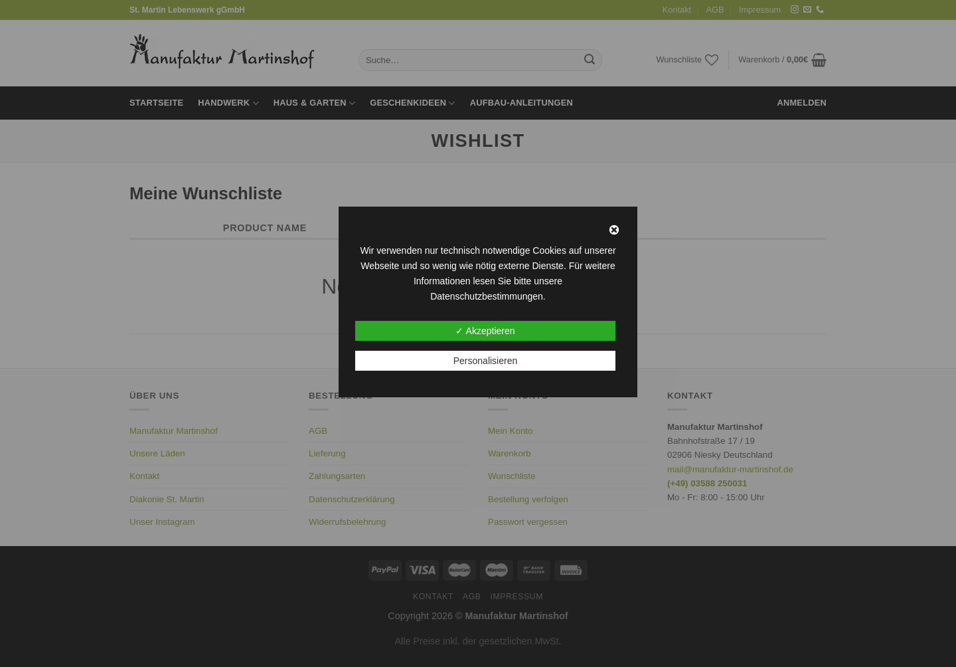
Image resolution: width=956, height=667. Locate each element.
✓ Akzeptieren (485, 331)
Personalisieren (485, 360)
